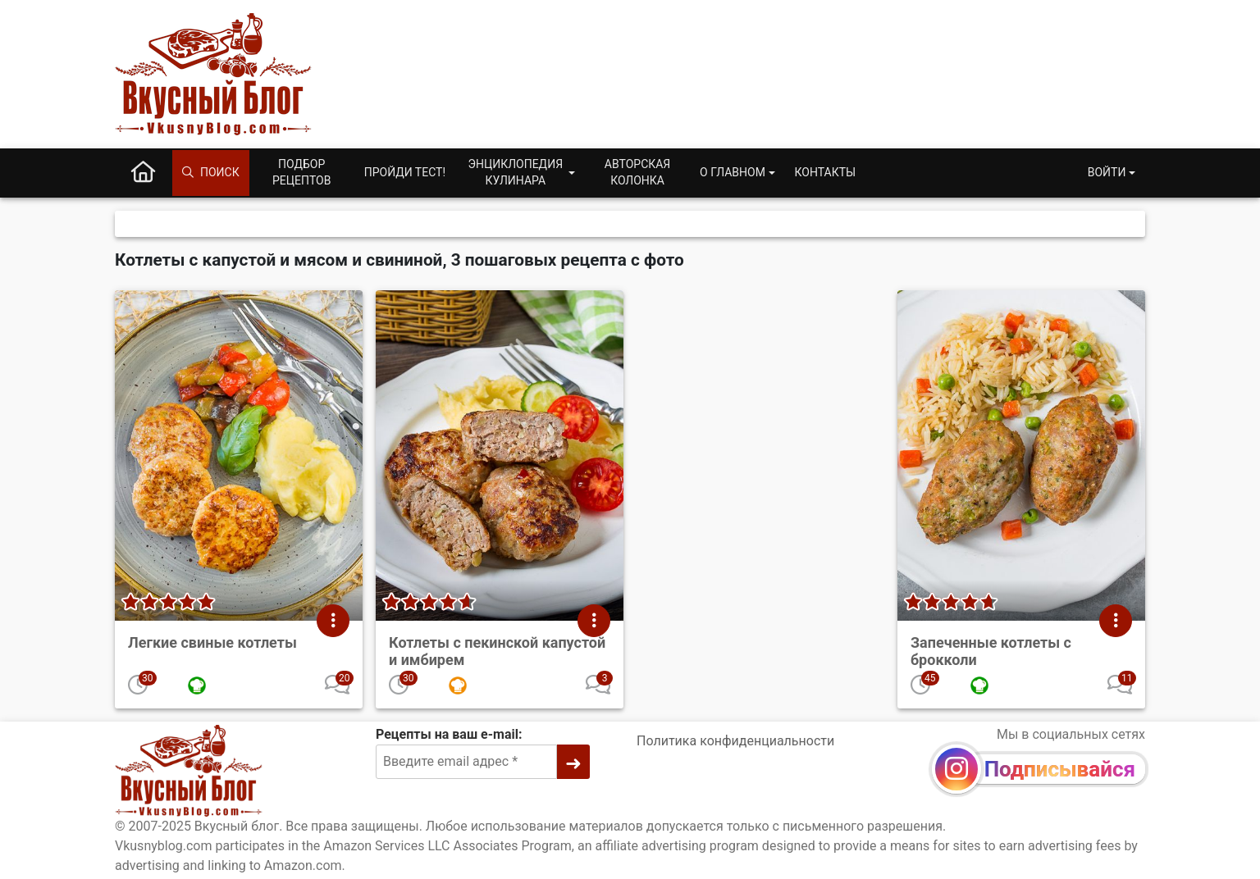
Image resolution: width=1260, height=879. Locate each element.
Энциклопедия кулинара (515, 172)
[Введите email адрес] (466, 762)
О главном (732, 172)
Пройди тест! (404, 172)
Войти (1107, 172)
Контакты (825, 172)
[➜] (573, 762)
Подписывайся (1059, 769)
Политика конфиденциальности (735, 741)
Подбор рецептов (301, 172)
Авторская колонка (637, 172)
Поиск (211, 172)
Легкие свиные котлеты (212, 642)
